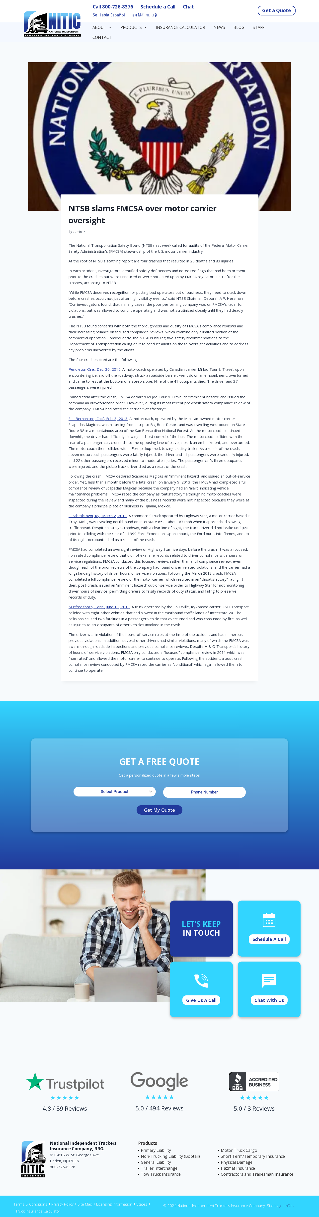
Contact (102, 37)
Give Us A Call (201, 1000)
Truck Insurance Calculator (38, 1211)
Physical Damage (236, 1162)
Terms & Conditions (30, 1204)
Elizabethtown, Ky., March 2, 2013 (98, 515)
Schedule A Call (269, 939)
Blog (239, 27)
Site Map (85, 1204)
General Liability (156, 1162)
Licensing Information (114, 1204)
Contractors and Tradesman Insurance (257, 1174)
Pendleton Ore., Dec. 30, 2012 (95, 369)
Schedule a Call (158, 6)
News (219, 27)
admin (77, 232)
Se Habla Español (109, 15)
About (102, 27)
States (141, 1204)
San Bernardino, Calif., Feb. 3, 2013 (98, 418)
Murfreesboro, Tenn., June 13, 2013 (99, 606)
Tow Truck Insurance (161, 1174)
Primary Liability (156, 1150)
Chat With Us (269, 1000)
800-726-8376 (117, 6)
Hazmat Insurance (238, 1168)
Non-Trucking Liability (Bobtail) (170, 1156)
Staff (258, 27)
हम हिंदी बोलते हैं (144, 15)
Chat (188, 6)
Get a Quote (276, 10)
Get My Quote (159, 810)
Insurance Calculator (180, 27)
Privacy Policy (62, 1204)
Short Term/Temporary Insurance (253, 1156)
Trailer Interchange (159, 1168)
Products (133, 27)
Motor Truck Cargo (239, 1150)
